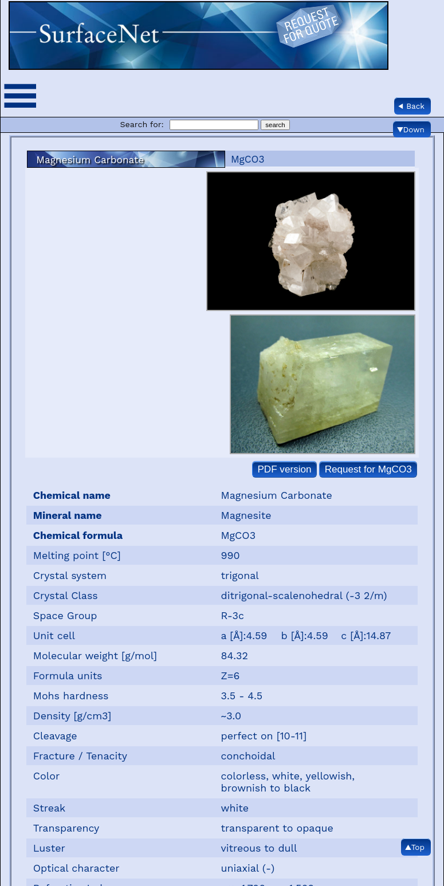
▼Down (411, 129)
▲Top (415, 847)
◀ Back (411, 106)
